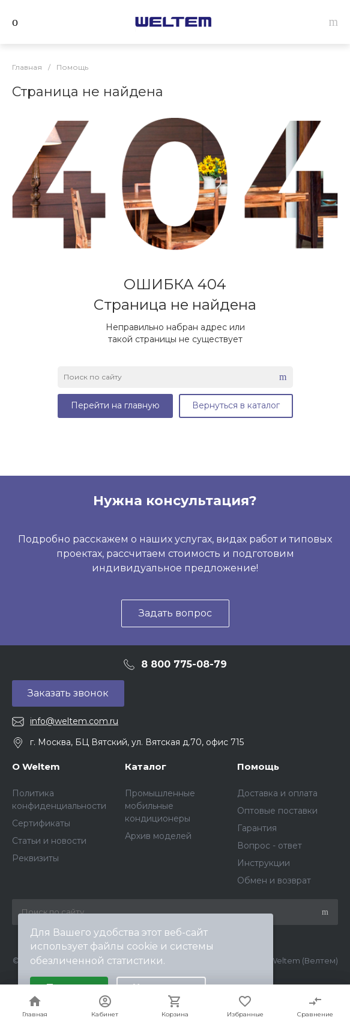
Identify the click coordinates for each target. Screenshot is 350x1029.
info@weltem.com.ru (74, 721)
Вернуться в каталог (236, 405)
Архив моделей (158, 836)
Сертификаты (41, 823)
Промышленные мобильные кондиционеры (160, 806)
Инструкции (263, 863)
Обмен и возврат (274, 880)
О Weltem (36, 766)
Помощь (258, 766)
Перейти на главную (115, 405)
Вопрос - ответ (269, 845)
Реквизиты (35, 858)
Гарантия (257, 828)
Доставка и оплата (277, 793)
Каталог (145, 766)
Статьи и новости (49, 840)
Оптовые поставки (277, 810)
